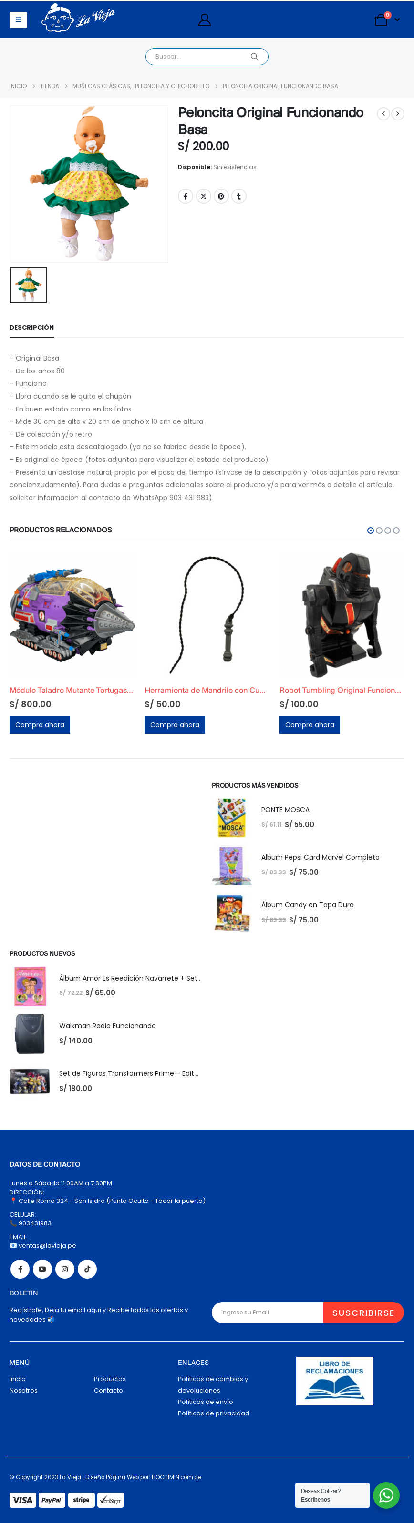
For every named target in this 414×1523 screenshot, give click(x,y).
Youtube (42, 1269)
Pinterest (221, 196)
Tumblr (239, 196)
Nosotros (24, 1390)
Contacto (108, 1390)
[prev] (383, 113)
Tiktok (87, 1269)
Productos (110, 1378)
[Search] (254, 57)
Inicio (18, 1378)
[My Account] (204, 20)
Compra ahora (39, 725)
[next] (397, 113)
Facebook (185, 196)
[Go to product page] (72, 615)
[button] (18, 20)
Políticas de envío (205, 1401)
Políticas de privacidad (213, 1413)
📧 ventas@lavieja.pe (43, 1245)
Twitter (203, 196)
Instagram (64, 1269)
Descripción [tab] (32, 327)
